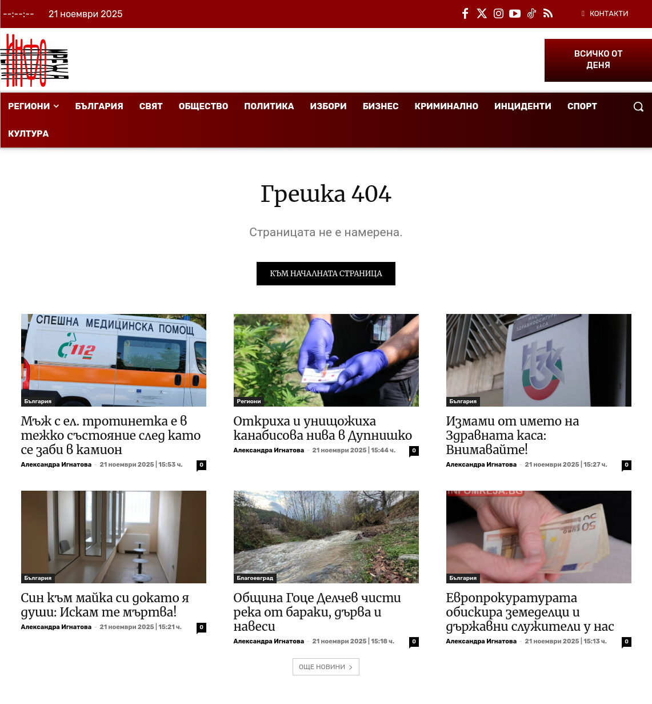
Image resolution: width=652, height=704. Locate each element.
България (38, 402)
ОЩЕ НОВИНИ (326, 668)
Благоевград (255, 579)
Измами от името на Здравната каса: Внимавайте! (512, 437)
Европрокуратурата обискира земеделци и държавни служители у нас (530, 613)
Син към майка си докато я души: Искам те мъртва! (105, 606)
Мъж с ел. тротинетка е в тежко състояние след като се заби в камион (111, 437)
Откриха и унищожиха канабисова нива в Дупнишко (323, 429)
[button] (638, 106)
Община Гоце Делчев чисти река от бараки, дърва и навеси (318, 613)
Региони (249, 402)
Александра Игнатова (56, 466)
